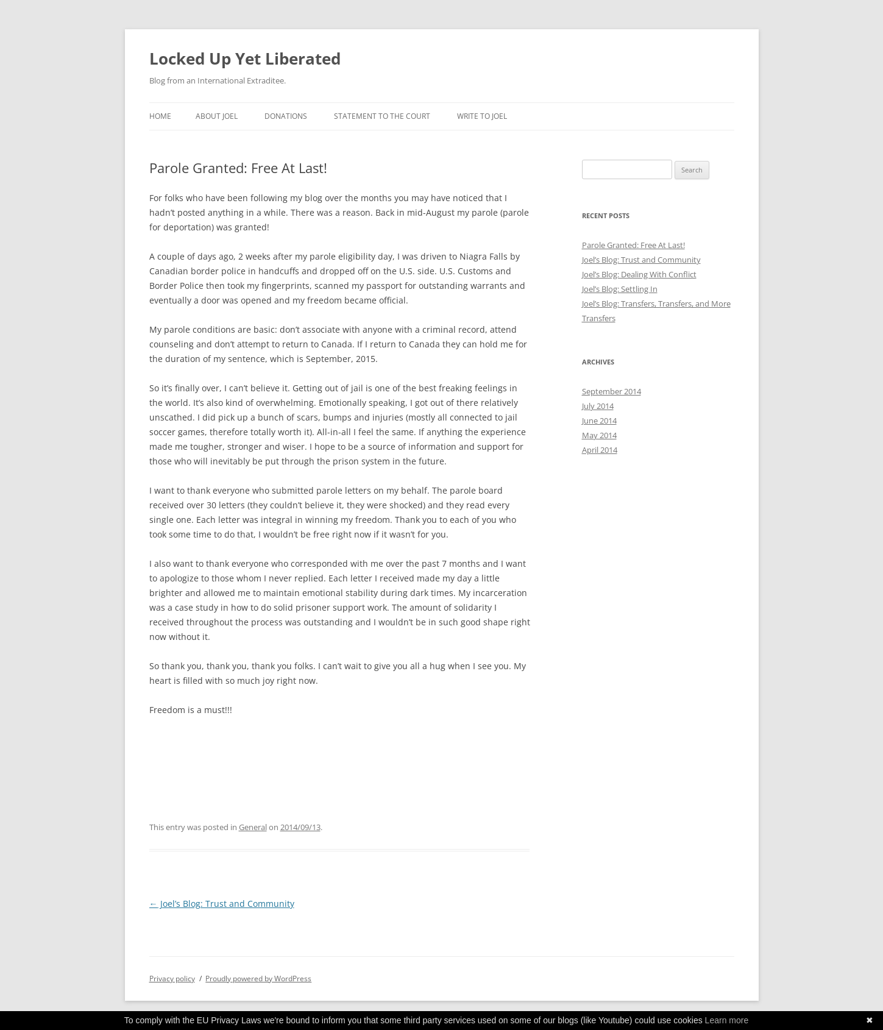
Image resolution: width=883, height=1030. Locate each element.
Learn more (727, 1020)
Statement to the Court (382, 116)
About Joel (217, 116)
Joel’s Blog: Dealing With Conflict (639, 274)
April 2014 (599, 449)
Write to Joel (482, 116)
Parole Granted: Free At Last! (633, 245)
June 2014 (599, 420)
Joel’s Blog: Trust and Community (221, 903)
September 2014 (611, 391)
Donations (285, 116)
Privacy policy (172, 978)
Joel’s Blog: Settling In (620, 288)
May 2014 (599, 435)
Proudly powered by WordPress (258, 978)
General (253, 827)
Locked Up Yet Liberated (245, 58)
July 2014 (598, 405)
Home (160, 116)
